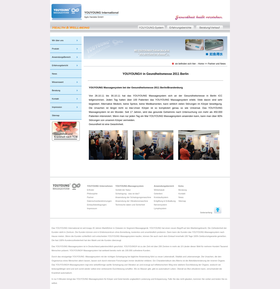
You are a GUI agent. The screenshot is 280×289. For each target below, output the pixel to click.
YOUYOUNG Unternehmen (100, 186)
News (54, 74)
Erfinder (90, 190)
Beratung (56, 90)
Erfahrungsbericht (60, 65)
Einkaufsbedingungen (97, 205)
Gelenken (158, 193)
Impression (57, 107)
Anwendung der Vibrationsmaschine (131, 201)
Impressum (92, 208)
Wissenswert (57, 82)
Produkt (55, 49)
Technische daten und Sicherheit (130, 205)
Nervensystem (160, 205)
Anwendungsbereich (164, 186)
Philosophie (92, 193)
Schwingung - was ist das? (127, 193)
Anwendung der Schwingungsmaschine (133, 197)
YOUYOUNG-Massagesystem (129, 186)
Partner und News (217, 63)
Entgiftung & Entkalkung (165, 201)
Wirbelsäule (159, 190)
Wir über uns (57, 40)
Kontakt (55, 99)
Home (201, 63)
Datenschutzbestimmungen (99, 201)
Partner (90, 197)
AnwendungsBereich (61, 57)
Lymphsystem (160, 208)
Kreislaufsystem (161, 197)
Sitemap (55, 115)
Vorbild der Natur (123, 190)
